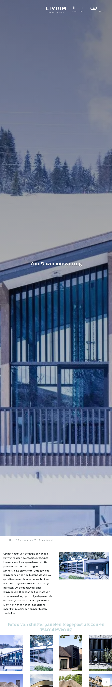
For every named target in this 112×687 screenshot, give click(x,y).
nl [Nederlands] (93, 8)
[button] (101, 8)
